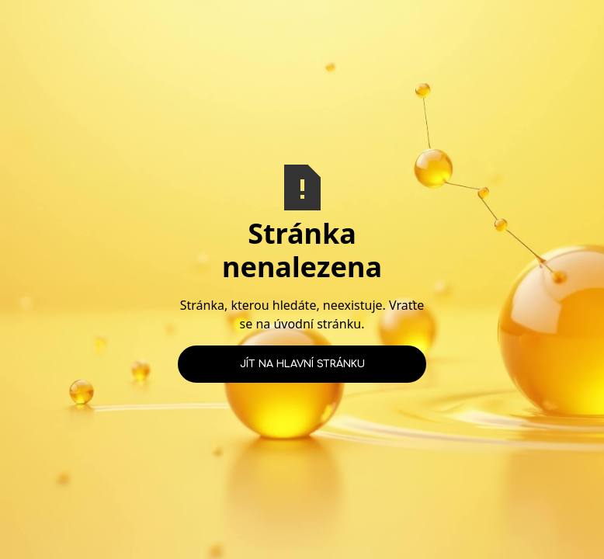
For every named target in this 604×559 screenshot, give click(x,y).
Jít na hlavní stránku (302, 364)
